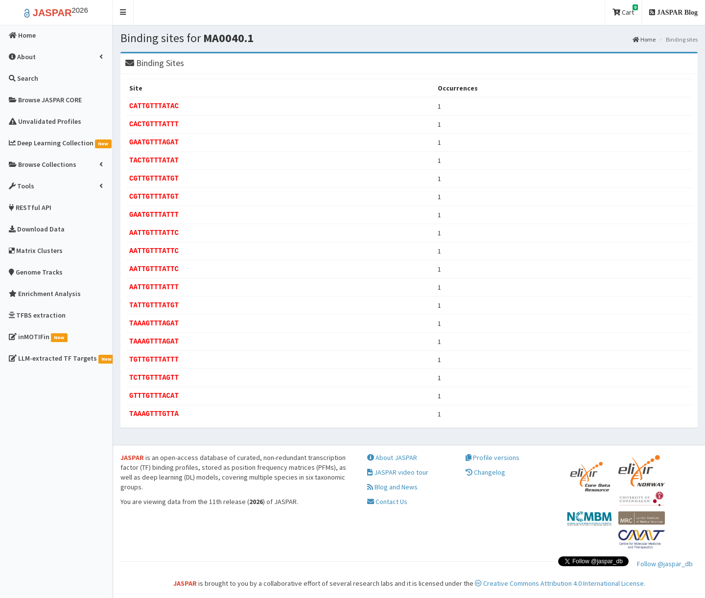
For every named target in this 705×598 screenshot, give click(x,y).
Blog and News (392, 487)
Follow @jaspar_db (665, 563)
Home (644, 39)
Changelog (485, 472)
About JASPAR (392, 457)
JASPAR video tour (397, 472)
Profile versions (492, 457)
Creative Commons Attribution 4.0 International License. (560, 583)
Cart (625, 10)
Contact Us (387, 501)
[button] (123, 12)
